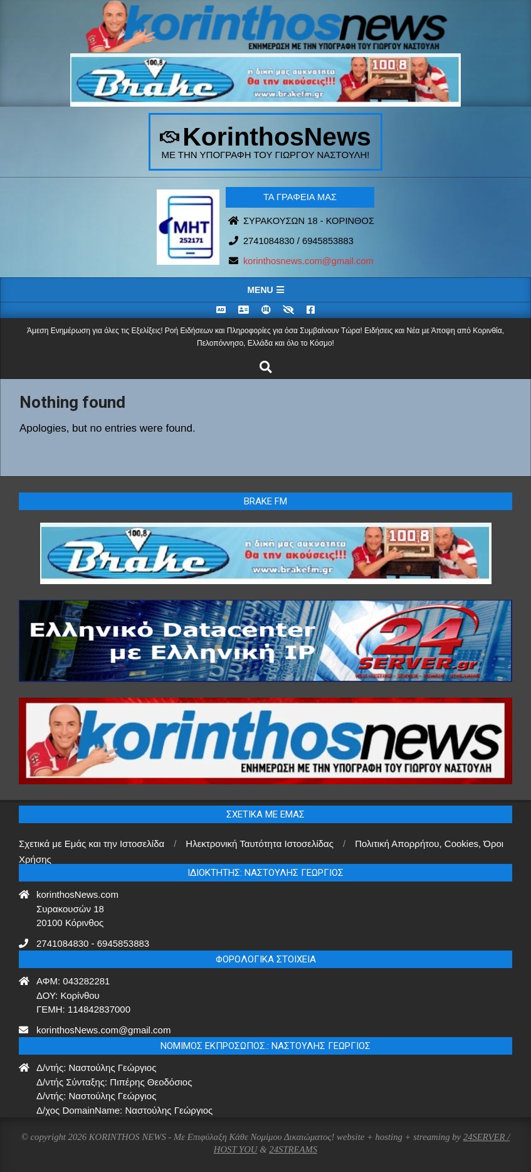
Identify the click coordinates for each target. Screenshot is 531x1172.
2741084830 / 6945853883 (298, 241)
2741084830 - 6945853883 (92, 943)
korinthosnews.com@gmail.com (308, 261)
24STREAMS (293, 1149)
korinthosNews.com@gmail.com (103, 1030)
